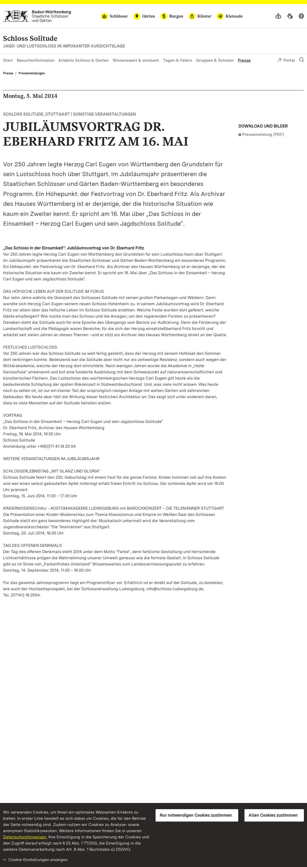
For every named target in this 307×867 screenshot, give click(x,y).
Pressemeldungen (32, 73)
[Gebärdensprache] (290, 16)
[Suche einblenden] (301, 59)
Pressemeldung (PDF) (263, 134)
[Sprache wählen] (301, 16)
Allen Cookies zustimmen (273, 815)
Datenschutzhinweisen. (25, 836)
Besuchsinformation (36, 60)
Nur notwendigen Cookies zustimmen (196, 815)
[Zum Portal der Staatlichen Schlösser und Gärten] (37, 16)
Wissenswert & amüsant (136, 60)
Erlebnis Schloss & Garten (84, 60)
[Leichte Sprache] (278, 16)
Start (8, 60)
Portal (286, 61)
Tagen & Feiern (177, 60)
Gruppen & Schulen (215, 60)
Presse (244, 60)
